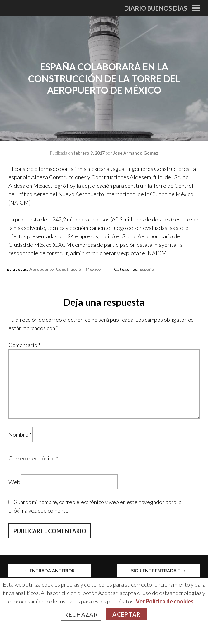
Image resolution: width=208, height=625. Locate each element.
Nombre (19, 434)
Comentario (24, 344)
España (146, 269)
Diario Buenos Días (155, 8)
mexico (93, 269)
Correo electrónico (33, 458)
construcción (70, 269)
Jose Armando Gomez (135, 153)
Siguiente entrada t (158, 570)
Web (14, 481)
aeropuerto (41, 269)
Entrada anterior (49, 570)
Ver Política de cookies (165, 601)
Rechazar (81, 614)
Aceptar (126, 614)
